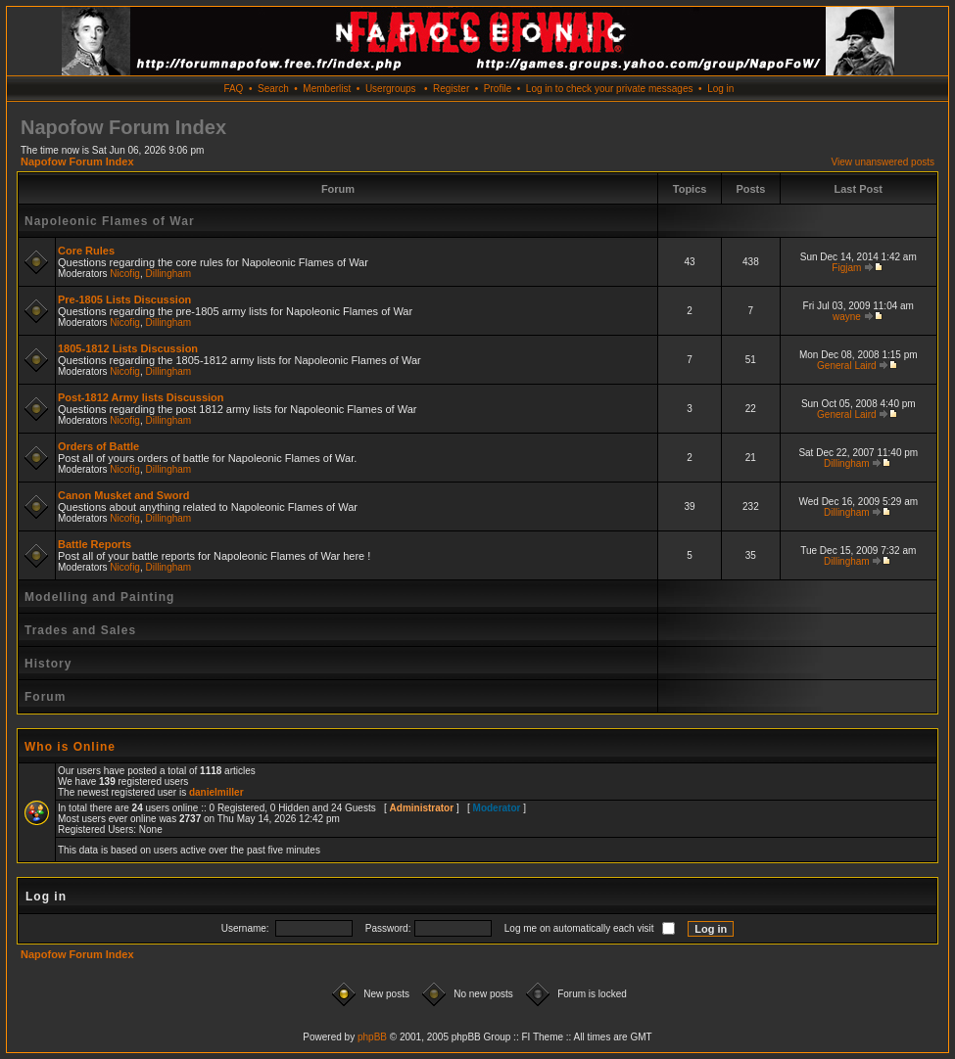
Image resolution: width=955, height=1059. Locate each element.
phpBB (372, 1037)
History (48, 663)
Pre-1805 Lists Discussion (124, 299)
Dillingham (169, 273)
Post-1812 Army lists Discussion (141, 397)
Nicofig (125, 273)
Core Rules (86, 250)
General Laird (847, 365)
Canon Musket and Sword (123, 495)
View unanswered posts (883, 162)
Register (451, 88)
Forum (45, 697)
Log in (720, 88)
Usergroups (390, 88)
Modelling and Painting (99, 597)
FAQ (233, 88)
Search (273, 88)
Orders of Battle (98, 446)
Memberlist (327, 88)
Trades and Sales (80, 630)
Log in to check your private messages (609, 88)
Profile (497, 88)
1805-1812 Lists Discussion (128, 348)
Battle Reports (94, 544)
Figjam (846, 267)
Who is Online (70, 747)
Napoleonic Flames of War (109, 221)
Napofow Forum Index (77, 161)
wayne (847, 316)
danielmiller (216, 792)
